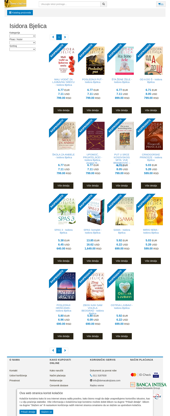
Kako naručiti (56, 370)
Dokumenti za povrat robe (103, 370)
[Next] (65, 37)
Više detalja (63, 110)
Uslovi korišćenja (18, 375)
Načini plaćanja (58, 375)
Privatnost (14, 380)
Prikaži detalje (28, 412)
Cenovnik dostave (59, 385)
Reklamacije (56, 380)
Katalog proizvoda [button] (20, 12)
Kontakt (13, 370)
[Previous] (53, 37)
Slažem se (46, 412)
